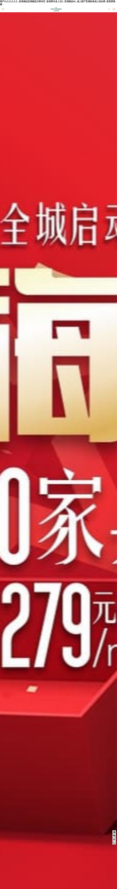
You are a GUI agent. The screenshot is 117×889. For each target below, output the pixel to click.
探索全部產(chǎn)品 (58, 346)
